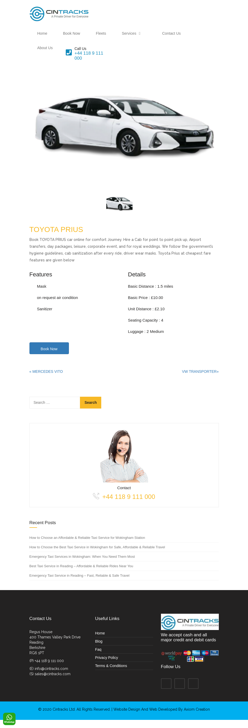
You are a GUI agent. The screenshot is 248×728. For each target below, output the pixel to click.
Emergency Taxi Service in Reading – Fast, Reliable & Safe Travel (79, 584)
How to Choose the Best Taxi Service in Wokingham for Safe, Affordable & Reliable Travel (97, 555)
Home (40, 37)
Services (113, 37)
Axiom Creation (197, 717)
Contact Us (145, 37)
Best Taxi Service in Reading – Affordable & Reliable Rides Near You (81, 574)
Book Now (65, 37)
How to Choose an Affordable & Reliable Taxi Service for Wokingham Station (87, 546)
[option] (124, 139)
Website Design (127, 717)
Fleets (89, 37)
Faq (98, 657)
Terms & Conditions (111, 674)
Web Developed (163, 717)
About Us (173, 37)
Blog (99, 649)
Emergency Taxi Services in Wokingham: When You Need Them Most (82, 565)
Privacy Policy (106, 665)
